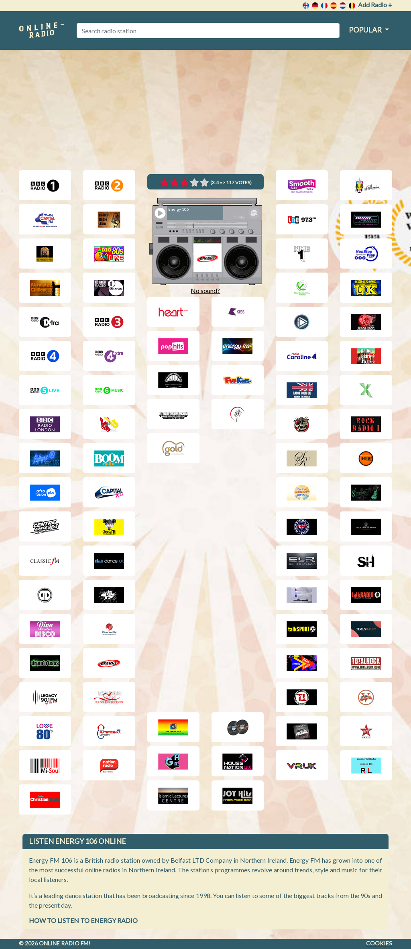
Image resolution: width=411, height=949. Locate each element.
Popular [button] (366, 29)
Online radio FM (63, 943)
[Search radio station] (208, 30)
